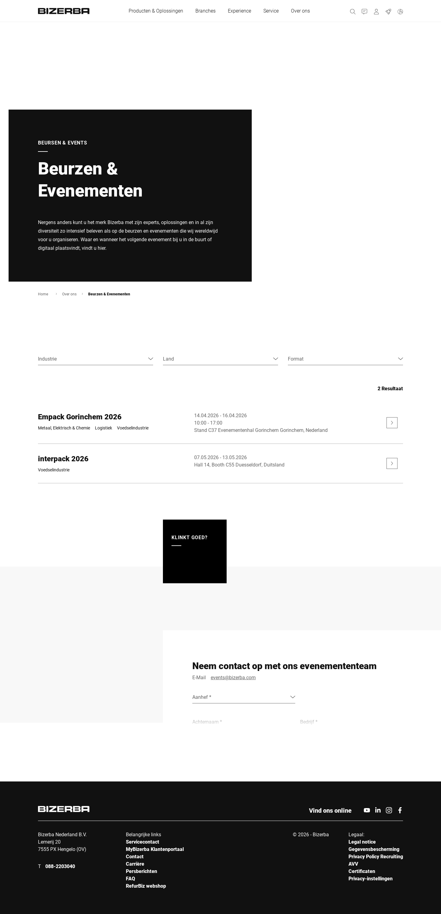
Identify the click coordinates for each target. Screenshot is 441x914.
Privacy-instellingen (371, 878)
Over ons (69, 293)
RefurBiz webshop (146, 885)
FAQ (130, 878)
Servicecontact (142, 841)
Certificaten (362, 871)
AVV (353, 863)
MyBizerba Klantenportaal (155, 849)
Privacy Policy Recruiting (376, 856)
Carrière (135, 863)
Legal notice (362, 841)
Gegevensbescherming (374, 849)
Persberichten (141, 871)
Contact (135, 856)
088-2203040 (60, 866)
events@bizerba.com (233, 677)
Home (43, 293)
